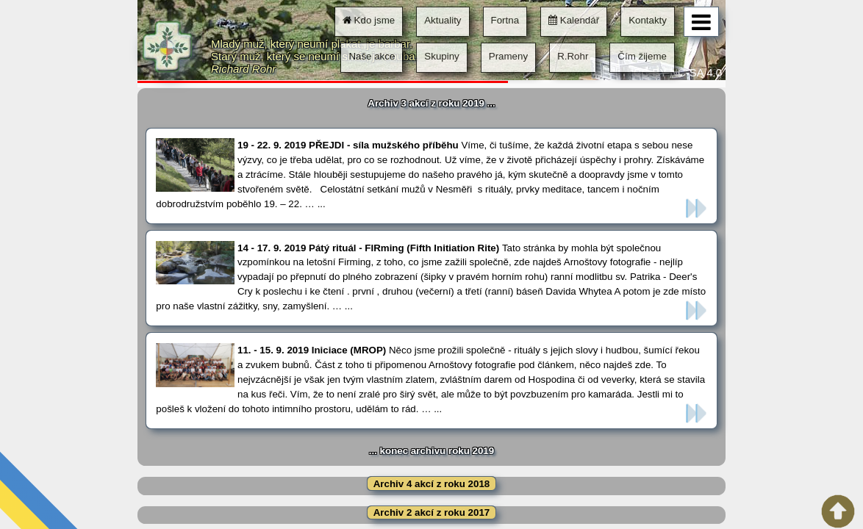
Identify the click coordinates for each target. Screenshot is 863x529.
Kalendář (573, 20)
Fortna (505, 20)
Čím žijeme (642, 56)
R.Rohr (572, 56)
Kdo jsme (369, 20)
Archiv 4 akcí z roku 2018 (431, 483)
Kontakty (648, 20)
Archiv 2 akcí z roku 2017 (431, 512)
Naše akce (371, 56)
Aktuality (442, 20)
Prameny (508, 56)
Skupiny (441, 56)
